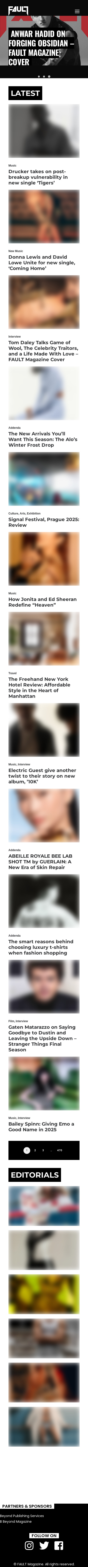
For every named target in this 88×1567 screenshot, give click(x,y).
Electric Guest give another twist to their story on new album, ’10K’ (42, 775)
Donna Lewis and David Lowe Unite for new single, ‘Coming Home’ (41, 262)
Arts (22, 513)
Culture (13, 513)
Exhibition (34, 513)
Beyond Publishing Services (22, 1516)
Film (11, 1021)
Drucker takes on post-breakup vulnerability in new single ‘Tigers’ (38, 177)
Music (12, 165)
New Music (15, 251)
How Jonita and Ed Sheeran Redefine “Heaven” (42, 602)
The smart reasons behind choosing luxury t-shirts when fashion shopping (40, 947)
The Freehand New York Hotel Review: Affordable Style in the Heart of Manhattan (39, 687)
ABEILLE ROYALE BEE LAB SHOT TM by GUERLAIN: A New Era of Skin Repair (40, 861)
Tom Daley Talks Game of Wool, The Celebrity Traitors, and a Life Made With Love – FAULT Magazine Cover (43, 351)
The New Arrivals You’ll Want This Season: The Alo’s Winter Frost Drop (42, 439)
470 (59, 1150)
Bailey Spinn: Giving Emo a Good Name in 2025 (41, 1126)
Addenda (14, 427)
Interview (14, 336)
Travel (12, 673)
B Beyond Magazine (16, 1521)
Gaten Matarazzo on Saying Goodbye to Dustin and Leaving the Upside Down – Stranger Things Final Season (42, 1038)
